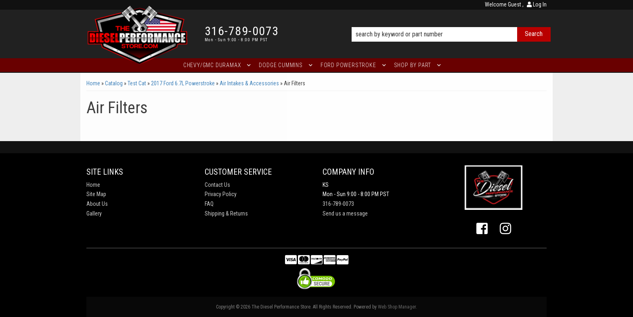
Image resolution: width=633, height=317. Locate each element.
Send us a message (345, 213)
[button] (451, 23)
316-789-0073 (338, 204)
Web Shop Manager (397, 307)
